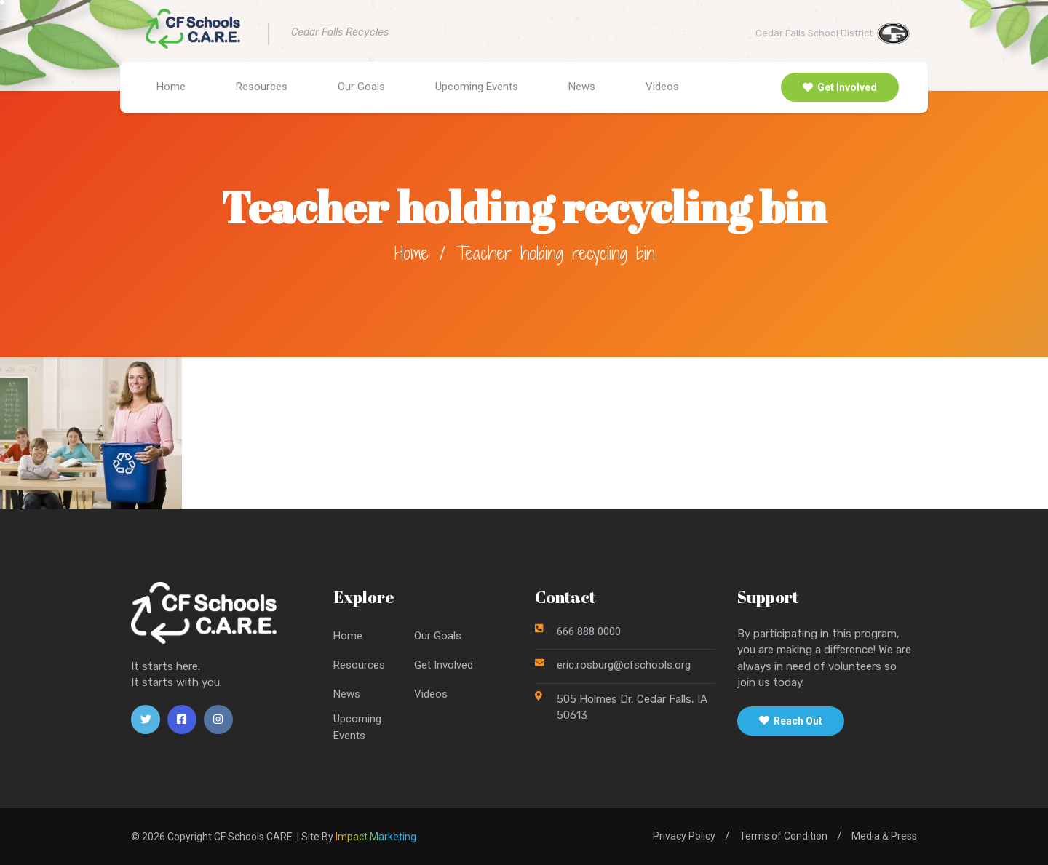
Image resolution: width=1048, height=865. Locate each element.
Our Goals (361, 86)
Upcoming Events (476, 86)
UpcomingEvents (357, 727)
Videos (662, 86)
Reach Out (790, 721)
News (581, 86)
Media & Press (884, 836)
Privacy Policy (684, 836)
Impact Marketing (376, 836)
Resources (261, 86)
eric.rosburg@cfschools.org (624, 664)
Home (171, 86)
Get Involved (840, 87)
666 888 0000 (589, 631)
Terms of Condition (783, 836)
